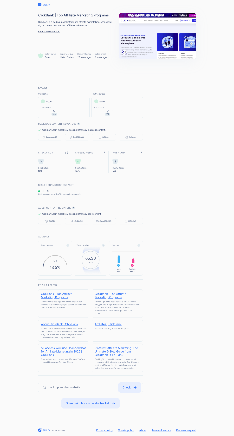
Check (130, 387)
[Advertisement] (117, 72)
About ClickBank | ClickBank (59, 324)
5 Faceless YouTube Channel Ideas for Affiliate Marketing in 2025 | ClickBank (63, 351)
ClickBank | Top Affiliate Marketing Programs (56, 295)
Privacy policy (104, 430)
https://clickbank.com (49, 31)
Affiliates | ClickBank (108, 324)
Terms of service (161, 430)
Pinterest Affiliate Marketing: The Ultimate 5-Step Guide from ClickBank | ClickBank (116, 351)
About (142, 430)
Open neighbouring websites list (91, 403)
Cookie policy (126, 430)
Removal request (186, 430)
